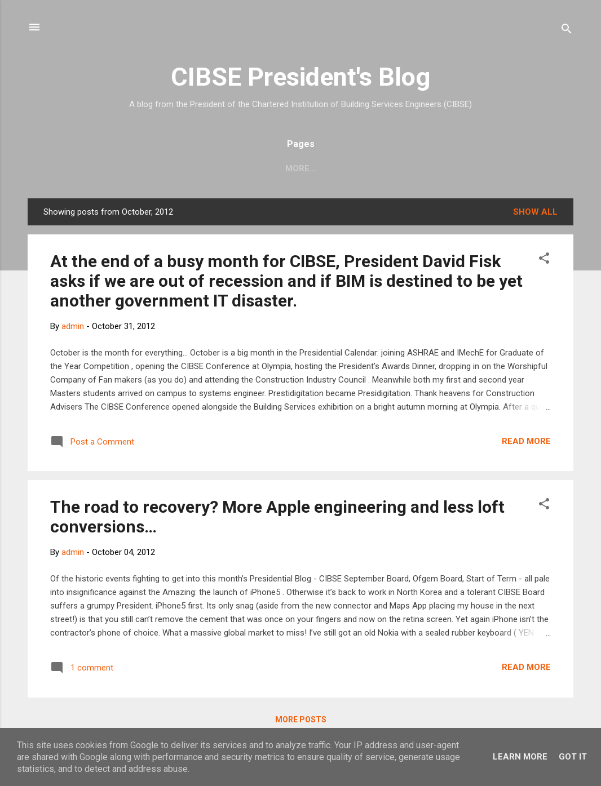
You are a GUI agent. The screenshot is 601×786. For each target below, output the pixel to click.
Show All (535, 212)
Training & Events (424, 168)
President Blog (523, 168)
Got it (573, 757)
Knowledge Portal (241, 168)
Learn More (520, 757)
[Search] (566, 31)
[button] (544, 260)
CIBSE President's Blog (300, 77)
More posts (300, 719)
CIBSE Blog (67, 168)
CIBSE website (145, 168)
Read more (526, 441)
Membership (334, 168)
